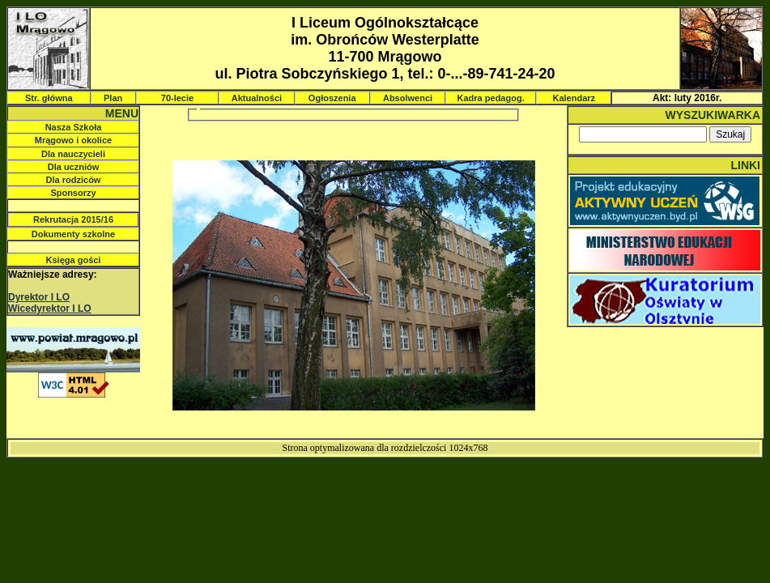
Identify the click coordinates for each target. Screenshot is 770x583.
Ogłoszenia (332, 98)
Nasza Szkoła (73, 127)
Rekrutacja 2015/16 (73, 219)
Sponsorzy (73, 193)
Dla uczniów (74, 167)
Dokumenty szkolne (73, 234)
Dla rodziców (73, 180)
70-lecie (177, 98)
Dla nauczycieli (73, 154)
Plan (113, 98)
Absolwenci (407, 98)
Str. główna (49, 98)
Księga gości (73, 260)
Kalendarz (573, 98)
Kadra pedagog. (491, 98)
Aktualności (257, 98)
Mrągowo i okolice (73, 140)
